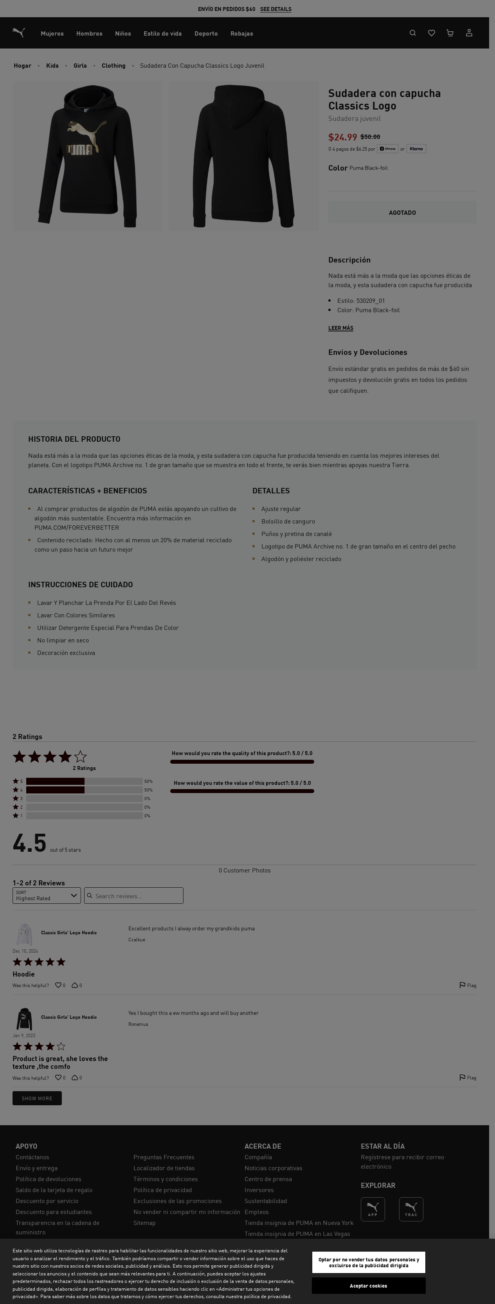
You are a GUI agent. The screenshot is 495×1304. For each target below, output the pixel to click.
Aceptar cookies (368, 1285)
